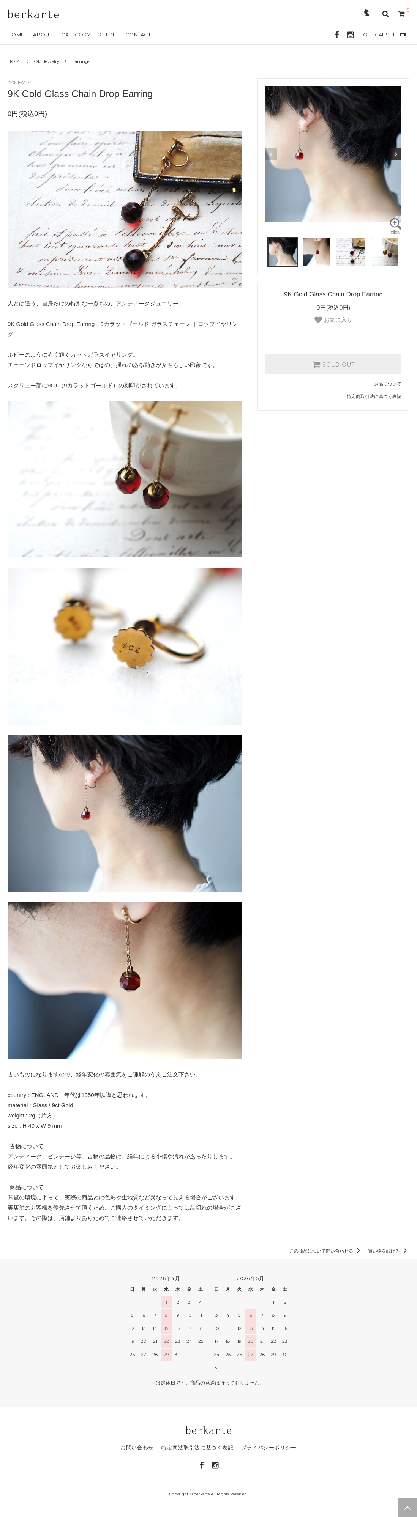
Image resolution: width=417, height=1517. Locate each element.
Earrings (80, 61)
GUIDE (108, 34)
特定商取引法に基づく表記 (374, 396)
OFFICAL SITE (379, 34)
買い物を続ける (388, 1251)
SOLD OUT (333, 364)
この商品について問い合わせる (326, 1251)
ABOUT (42, 34)
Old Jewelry (47, 61)
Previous (271, 154)
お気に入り (333, 320)
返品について (387, 384)
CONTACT (138, 34)
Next (395, 154)
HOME (16, 34)
